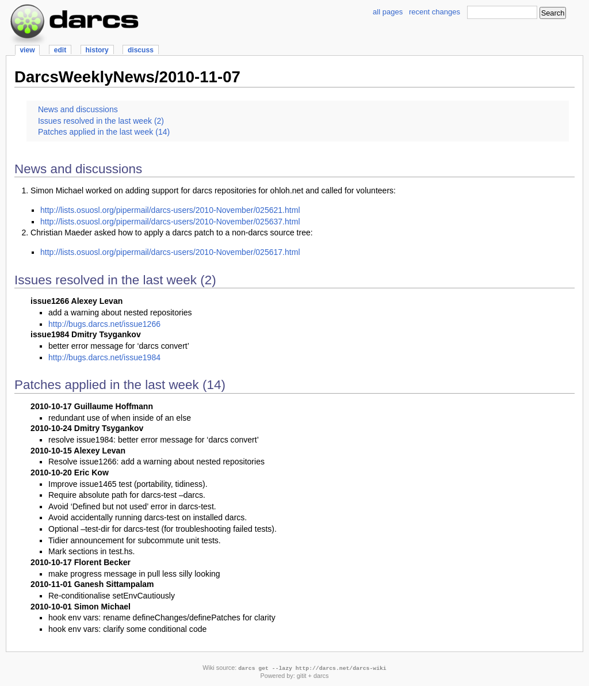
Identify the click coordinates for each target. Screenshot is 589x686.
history (96, 50)
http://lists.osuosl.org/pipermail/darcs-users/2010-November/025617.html (170, 252)
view (27, 50)
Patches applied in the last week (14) (104, 131)
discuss (141, 50)
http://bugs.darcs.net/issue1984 (104, 357)
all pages (388, 11)
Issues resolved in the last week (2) (101, 120)
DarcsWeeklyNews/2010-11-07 (127, 77)
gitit (302, 675)
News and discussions (78, 109)
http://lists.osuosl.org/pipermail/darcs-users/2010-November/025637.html (170, 221)
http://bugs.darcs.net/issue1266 (104, 324)
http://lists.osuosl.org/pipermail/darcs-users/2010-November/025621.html (170, 210)
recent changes (434, 11)
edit (60, 50)
